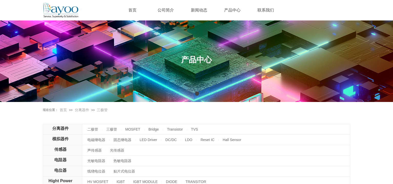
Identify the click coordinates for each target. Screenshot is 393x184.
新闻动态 (199, 10)
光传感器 (117, 150)
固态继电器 (122, 140)
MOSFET (132, 129)
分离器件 (82, 110)
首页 (63, 110)
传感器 (60, 149)
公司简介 (166, 10)
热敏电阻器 (122, 161)
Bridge (153, 129)
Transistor (175, 129)
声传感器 (94, 150)
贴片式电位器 (124, 171)
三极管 (102, 110)
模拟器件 (60, 139)
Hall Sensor (232, 140)
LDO (188, 140)
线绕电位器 (96, 171)
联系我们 (265, 10)
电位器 (60, 170)
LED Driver (148, 140)
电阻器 (60, 160)
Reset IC (207, 140)
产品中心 (232, 10)
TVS (194, 129)
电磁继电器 (96, 140)
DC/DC (171, 140)
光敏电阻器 (96, 161)
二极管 (92, 129)
